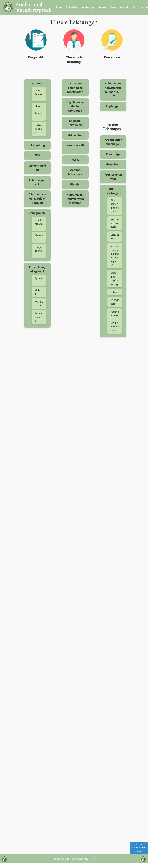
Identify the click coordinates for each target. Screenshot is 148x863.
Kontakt (125, 7)
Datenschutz (80, 858)
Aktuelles (71, 7)
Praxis (102, 7)
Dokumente (140, 7)
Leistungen (88, 7)
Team (113, 7)
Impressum (61, 858)
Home (58, 7)
